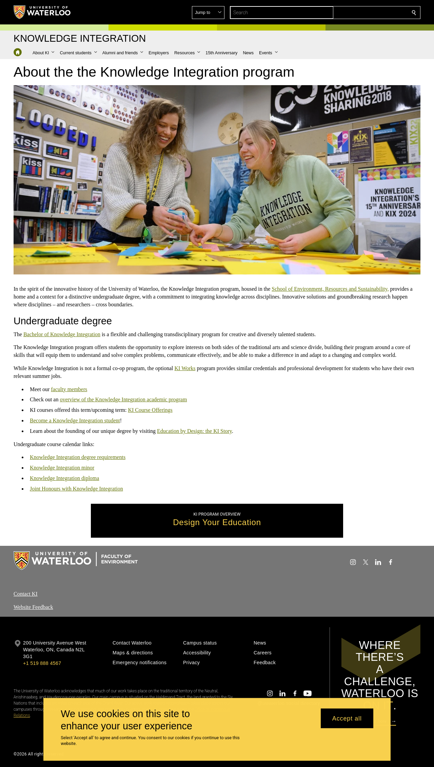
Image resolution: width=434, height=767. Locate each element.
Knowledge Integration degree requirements (77, 457)
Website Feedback (33, 607)
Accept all (347, 718)
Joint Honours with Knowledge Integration (76, 489)
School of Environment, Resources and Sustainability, (330, 289)
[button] (365, 12)
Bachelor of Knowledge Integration (61, 334)
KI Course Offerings (150, 410)
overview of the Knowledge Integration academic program (123, 399)
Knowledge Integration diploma (64, 478)
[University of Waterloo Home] (42, 12)
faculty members (69, 389)
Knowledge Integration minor (62, 468)
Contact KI (26, 594)
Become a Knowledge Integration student (75, 420)
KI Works (185, 368)
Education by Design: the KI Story (194, 431)
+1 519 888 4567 (42, 663)
